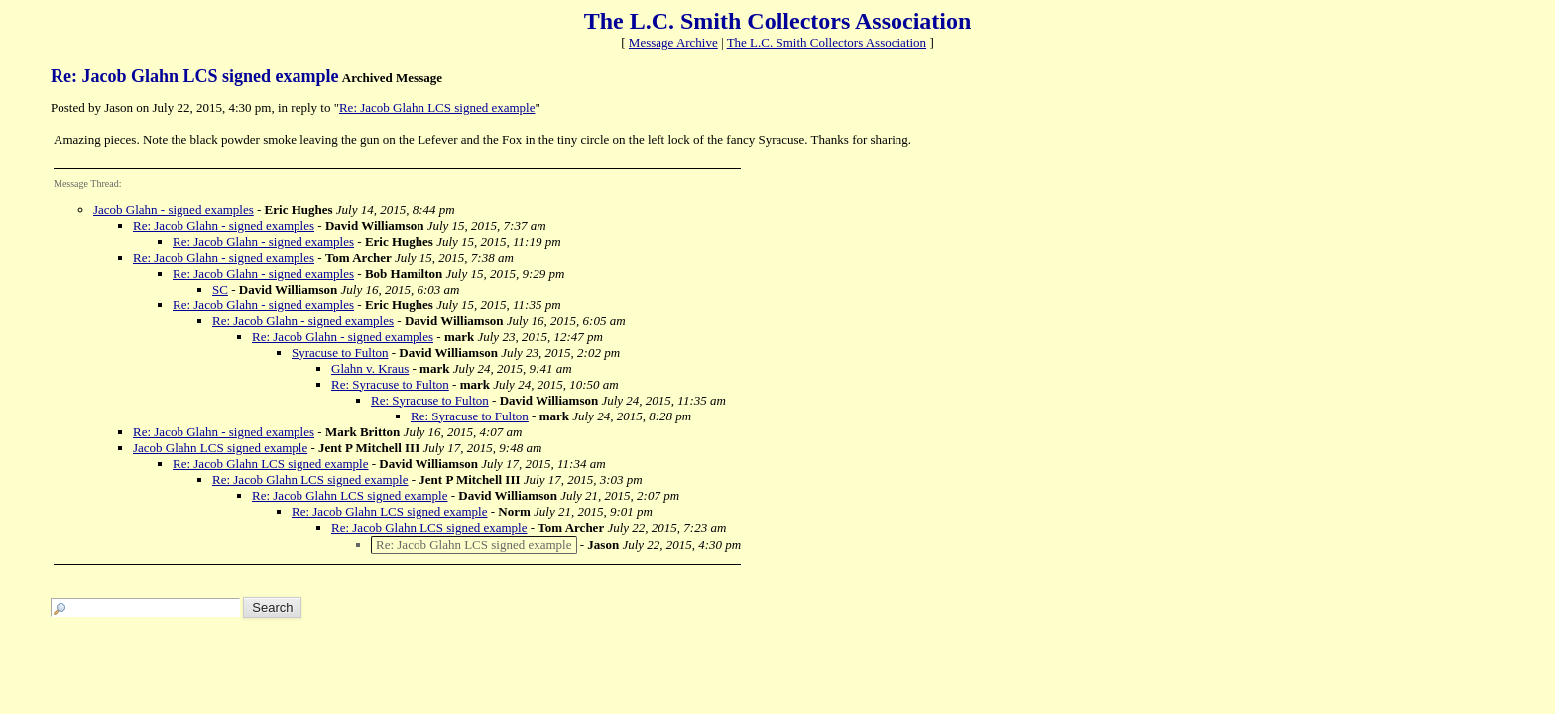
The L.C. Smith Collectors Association (827, 42)
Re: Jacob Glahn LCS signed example (437, 107)
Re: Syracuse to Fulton (390, 384)
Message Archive (673, 42)
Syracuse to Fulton (340, 352)
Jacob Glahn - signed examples (173, 209)
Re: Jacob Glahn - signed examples (223, 225)
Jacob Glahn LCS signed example (220, 447)
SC (220, 289)
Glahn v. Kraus (370, 368)
